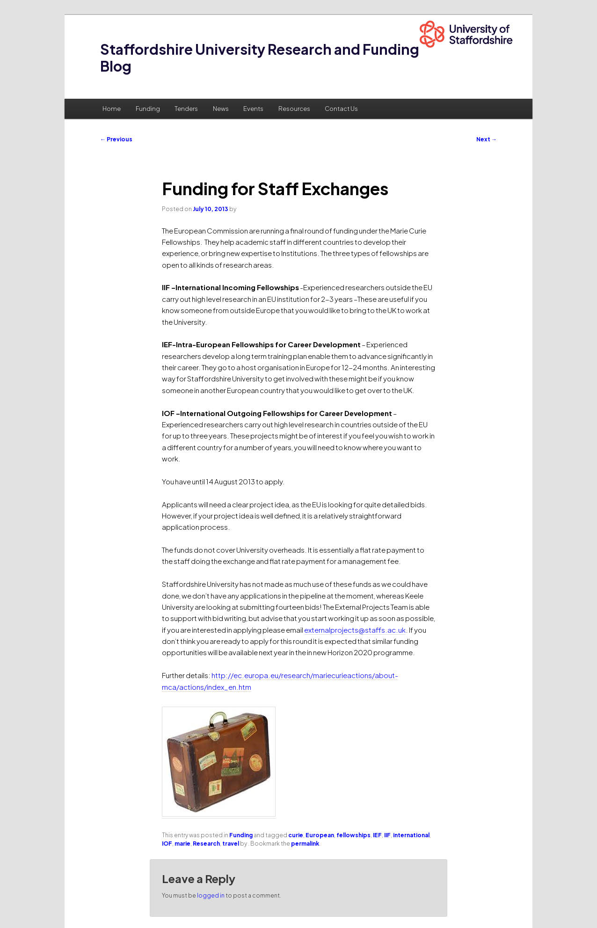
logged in (211, 895)
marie (182, 843)
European (320, 835)
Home (111, 108)
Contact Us (341, 108)
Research (206, 843)
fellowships (353, 835)
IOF (167, 843)
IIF (387, 835)
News (221, 108)
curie (295, 835)
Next (486, 139)
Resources (294, 108)
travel (230, 843)
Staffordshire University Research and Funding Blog (259, 57)
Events (253, 108)
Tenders (186, 108)
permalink (305, 843)
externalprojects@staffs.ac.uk (355, 629)
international (411, 835)
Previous (116, 139)
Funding (148, 108)
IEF (377, 835)
